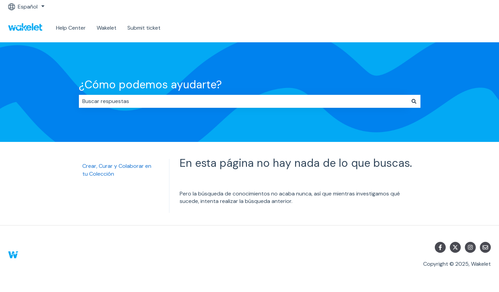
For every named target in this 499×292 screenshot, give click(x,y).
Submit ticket (144, 27)
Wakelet (106, 27)
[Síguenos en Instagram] (470, 247)
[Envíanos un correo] (485, 247)
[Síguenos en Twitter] (455, 247)
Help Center (71, 27)
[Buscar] (413, 101)
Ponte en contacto (460, 27)
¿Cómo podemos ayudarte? (150, 84)
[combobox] (243, 101)
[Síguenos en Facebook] (440, 247)
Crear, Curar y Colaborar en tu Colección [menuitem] (116, 169)
